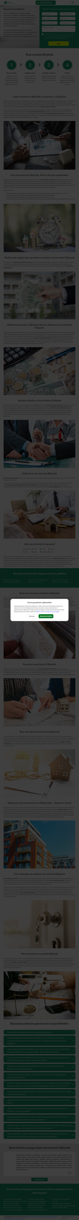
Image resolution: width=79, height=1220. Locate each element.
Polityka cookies (40, 611)
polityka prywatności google (52, 611)
